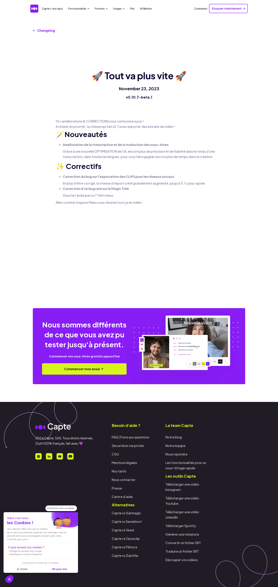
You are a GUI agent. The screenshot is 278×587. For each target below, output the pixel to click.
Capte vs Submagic (126, 513)
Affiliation (146, 8)
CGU (115, 454)
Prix (132, 8)
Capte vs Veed (123, 530)
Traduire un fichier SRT (182, 551)
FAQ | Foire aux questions (130, 437)
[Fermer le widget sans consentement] (61, 508)
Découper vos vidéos (181, 560)
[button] (9, 579)
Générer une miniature (182, 534)
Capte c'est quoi (52, 8)
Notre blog (173, 437)
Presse (117, 488)
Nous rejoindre (176, 454)
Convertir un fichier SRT (183, 543)
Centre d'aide (122, 497)
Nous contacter (123, 480)
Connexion (200, 8)
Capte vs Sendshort (127, 521)
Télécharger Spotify (180, 526)
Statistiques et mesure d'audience (26, 554)
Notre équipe (175, 446)
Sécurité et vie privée (128, 446)
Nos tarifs (119, 471)
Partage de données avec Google (26, 551)
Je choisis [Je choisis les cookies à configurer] (22, 569)
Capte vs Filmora (124, 547)
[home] (34, 9)
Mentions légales (124, 463)
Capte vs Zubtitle (125, 555)
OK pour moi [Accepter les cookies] (59, 569)
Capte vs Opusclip (126, 538)
